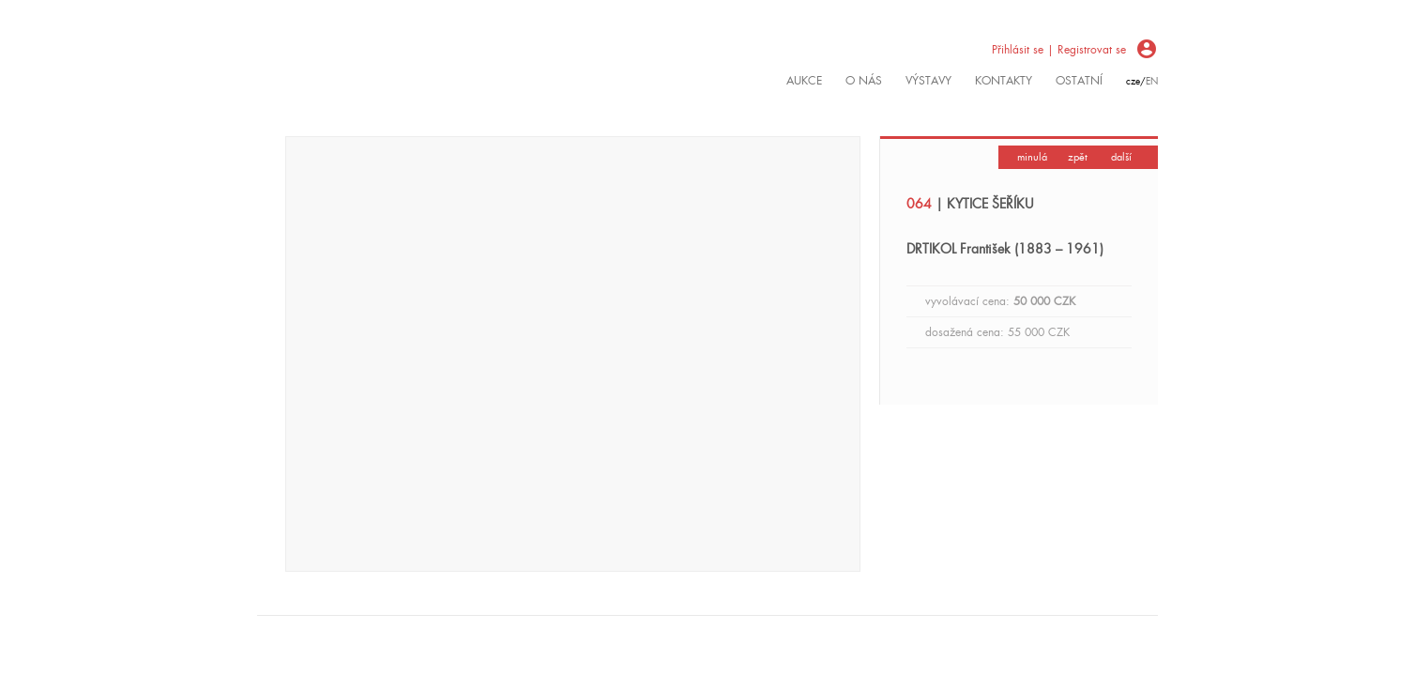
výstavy (928, 80)
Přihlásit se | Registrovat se (1059, 49)
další (1121, 156)
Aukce (804, 80)
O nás (863, 80)
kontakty (1003, 80)
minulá (1032, 156)
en (1152, 81)
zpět (1078, 156)
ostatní (1079, 80)
